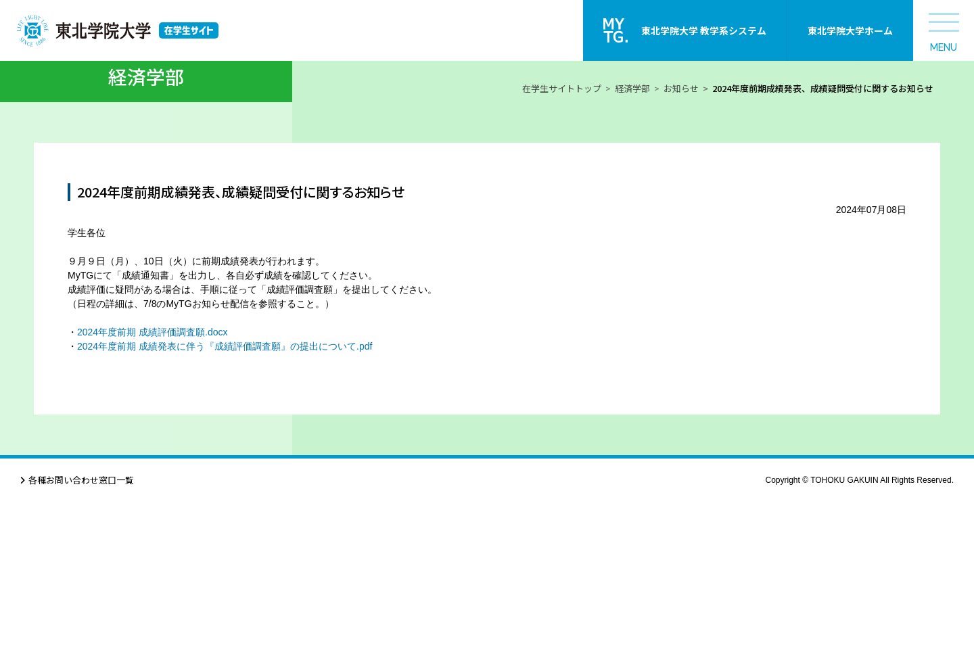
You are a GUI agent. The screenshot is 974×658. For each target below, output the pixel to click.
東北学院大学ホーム (850, 30)
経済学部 (632, 244)
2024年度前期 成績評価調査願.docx (152, 488)
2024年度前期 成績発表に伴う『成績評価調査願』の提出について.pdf (224, 502)
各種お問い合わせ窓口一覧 (81, 636)
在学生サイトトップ (561, 244)
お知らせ (681, 244)
